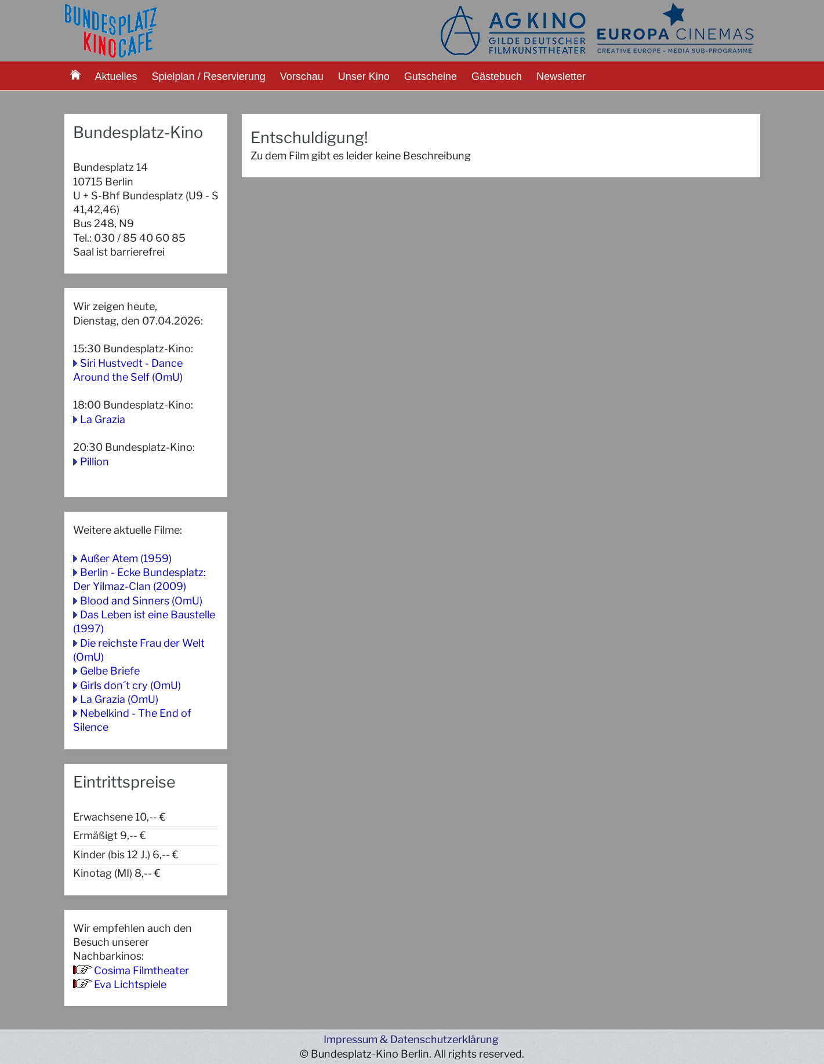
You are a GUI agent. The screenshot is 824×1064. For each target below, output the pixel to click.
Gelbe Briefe (110, 671)
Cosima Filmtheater (141, 970)
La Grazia (102, 419)
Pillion (94, 462)
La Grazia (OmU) (119, 699)
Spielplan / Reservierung (209, 76)
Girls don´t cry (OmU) (130, 685)
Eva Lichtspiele (130, 984)
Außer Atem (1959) (126, 558)
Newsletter (561, 76)
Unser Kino (364, 76)
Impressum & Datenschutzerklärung (411, 1039)
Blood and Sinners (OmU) (141, 601)
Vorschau (302, 76)
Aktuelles (116, 76)
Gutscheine (430, 76)
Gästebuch (496, 76)
